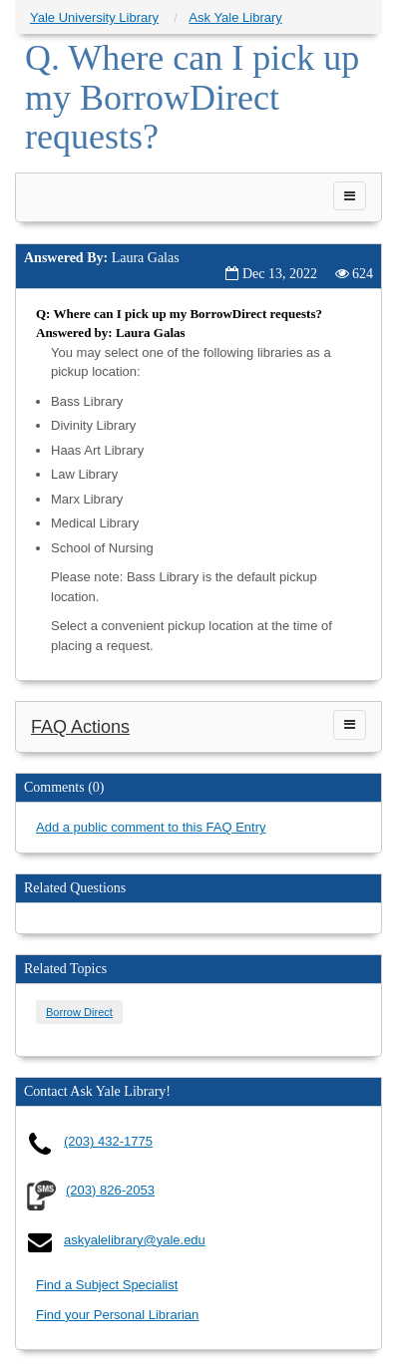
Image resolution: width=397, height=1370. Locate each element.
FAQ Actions (80, 727)
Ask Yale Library (235, 17)
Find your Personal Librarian (117, 1314)
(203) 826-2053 (110, 1190)
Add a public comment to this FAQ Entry (151, 827)
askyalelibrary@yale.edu (134, 1239)
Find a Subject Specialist (107, 1284)
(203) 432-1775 (108, 1141)
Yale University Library (94, 17)
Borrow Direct (79, 1012)
